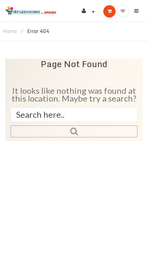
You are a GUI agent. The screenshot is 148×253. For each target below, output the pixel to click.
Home (10, 31)
